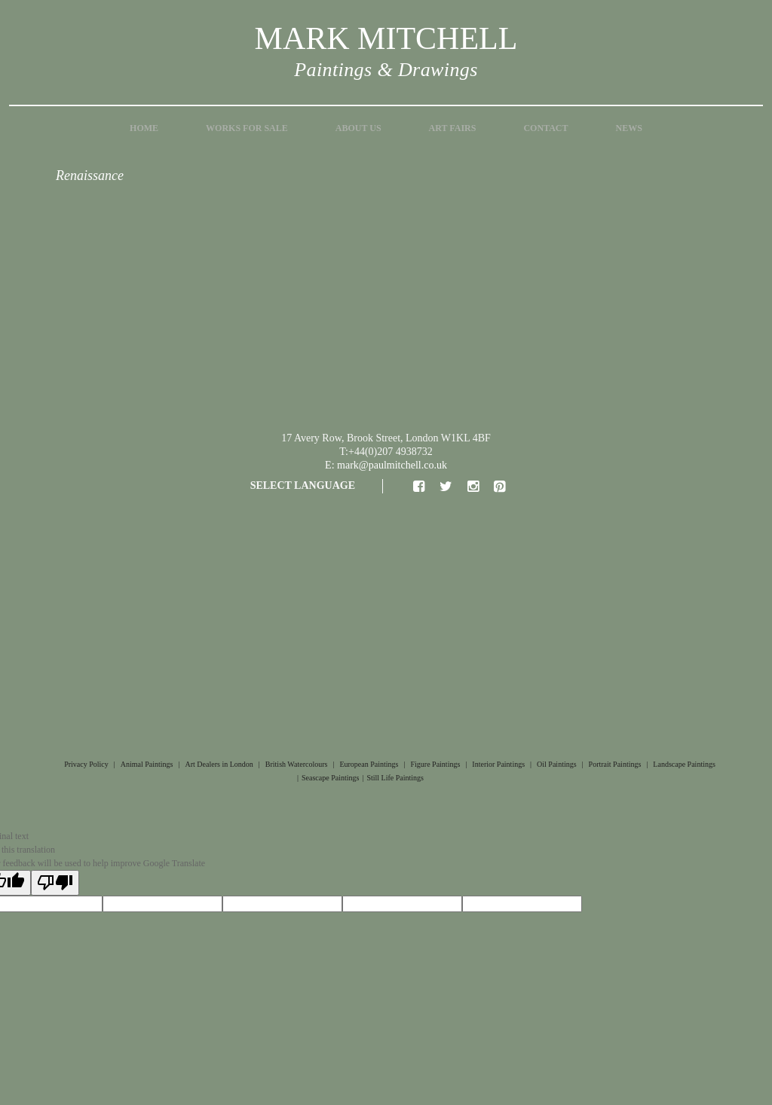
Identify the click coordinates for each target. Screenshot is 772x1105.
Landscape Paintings (684, 764)
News (629, 128)
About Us (358, 128)
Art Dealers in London (219, 764)
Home (144, 128)
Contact (545, 128)
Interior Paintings (498, 764)
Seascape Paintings (330, 778)
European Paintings (368, 764)
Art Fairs (452, 128)
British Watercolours (296, 764)
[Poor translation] (55, 883)
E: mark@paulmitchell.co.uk (386, 465)
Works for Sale (247, 128)
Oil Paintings (557, 764)
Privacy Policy (86, 764)
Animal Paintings (147, 764)
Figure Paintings (435, 764)
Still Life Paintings (395, 778)
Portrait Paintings (615, 764)
